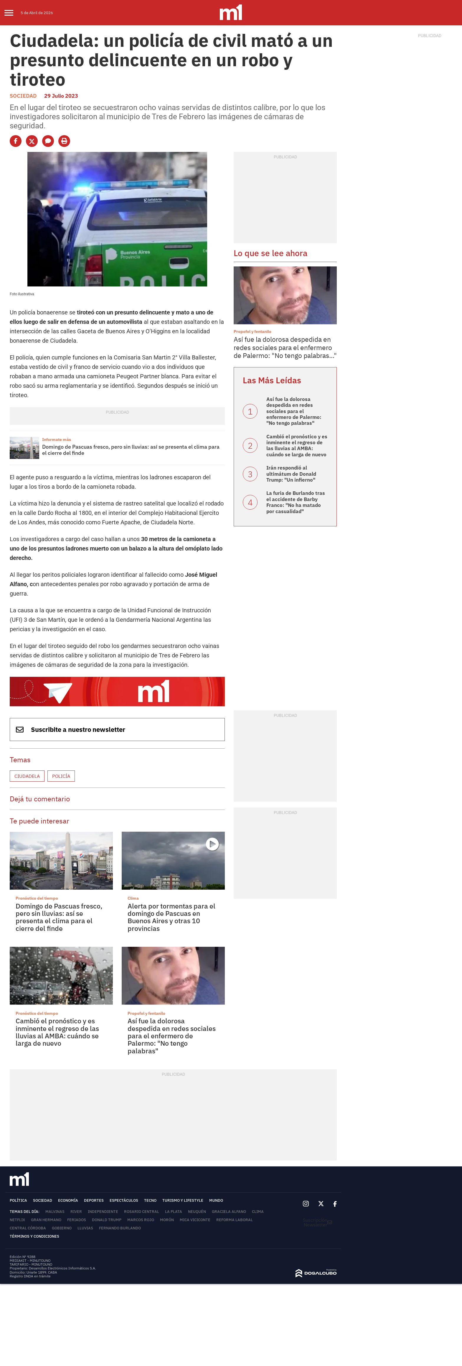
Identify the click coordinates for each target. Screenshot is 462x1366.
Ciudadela (27, 776)
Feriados (76, 1219)
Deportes (94, 1200)
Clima (133, 898)
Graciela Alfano (229, 1211)
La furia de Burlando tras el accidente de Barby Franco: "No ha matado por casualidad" (295, 502)
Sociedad (23, 95)
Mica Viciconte (195, 1219)
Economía (68, 1200)
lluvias (85, 1228)
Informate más (56, 439)
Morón (167, 1219)
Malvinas (55, 1211)
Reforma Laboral (234, 1219)
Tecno (150, 1200)
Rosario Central (141, 1211)
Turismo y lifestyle (182, 1200)
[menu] (12, 12)
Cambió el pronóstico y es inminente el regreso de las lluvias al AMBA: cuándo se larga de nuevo (57, 1031)
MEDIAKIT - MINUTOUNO (30, 1260)
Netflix (17, 1219)
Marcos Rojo (140, 1219)
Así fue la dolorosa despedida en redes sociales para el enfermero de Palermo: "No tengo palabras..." (285, 347)
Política (18, 1200)
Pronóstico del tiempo (37, 898)
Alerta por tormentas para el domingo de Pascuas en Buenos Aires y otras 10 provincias (171, 917)
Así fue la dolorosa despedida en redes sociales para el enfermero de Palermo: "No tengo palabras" (172, 1035)
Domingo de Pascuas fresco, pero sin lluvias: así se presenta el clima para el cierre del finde (131, 450)
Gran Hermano (46, 1219)
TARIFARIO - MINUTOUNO (31, 1264)
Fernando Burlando (120, 1228)
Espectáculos (124, 1200)
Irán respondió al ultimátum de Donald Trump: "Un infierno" (291, 474)
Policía (61, 776)
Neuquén (197, 1211)
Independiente (103, 1211)
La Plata (173, 1211)
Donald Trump (106, 1219)
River (76, 1211)
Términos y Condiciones (34, 1236)
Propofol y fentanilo (146, 1013)
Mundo (216, 1200)
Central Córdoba (28, 1228)
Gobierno (62, 1228)
